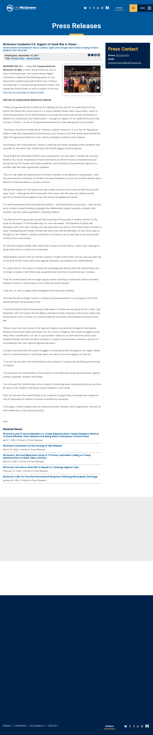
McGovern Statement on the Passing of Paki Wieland (32, 445)
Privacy (7, 725)
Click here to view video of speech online (23, 92)
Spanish (119, 8)
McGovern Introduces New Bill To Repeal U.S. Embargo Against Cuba (41, 467)
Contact (53, 725)
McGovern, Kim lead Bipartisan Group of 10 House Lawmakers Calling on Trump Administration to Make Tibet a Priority (47, 456)
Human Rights (33, 58)
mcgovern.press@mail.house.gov (124, 62)
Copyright (21, 725)
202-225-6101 (122, 55)
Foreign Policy (18, 58)
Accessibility (37, 725)
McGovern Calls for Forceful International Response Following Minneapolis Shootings (50, 476)
